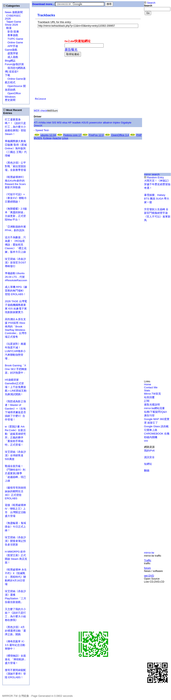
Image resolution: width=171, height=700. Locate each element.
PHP (139, 135)
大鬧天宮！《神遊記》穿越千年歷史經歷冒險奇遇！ (157, 184)
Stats (147, 390)
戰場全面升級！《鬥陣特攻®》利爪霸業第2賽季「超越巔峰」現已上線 (15, 473)
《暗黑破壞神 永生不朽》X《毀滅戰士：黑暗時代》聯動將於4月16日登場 (16, 577)
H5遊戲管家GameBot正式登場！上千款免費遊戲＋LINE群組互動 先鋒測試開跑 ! (16, 387)
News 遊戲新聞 (14, 12)
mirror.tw (149, 552)
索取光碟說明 (152, 404)
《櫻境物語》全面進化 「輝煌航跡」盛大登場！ (16, 659)
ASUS (84, 122)
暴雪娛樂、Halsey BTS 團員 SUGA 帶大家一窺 (156, 198)
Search (149, 2)
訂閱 (146, 400)
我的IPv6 (149, 450)
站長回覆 (149, 397)
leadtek (76, 122)
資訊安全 (149, 457)
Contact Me (150, 387)
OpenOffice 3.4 (120, 135)
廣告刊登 (149, 415)
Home (147, 384)
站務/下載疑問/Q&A (155, 411)
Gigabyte (126, 122)
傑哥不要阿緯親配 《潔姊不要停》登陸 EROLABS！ (15, 674)
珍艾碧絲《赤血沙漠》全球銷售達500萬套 (15, 455)
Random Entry (154, 177)
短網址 (148, 463)
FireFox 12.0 (96, 135)
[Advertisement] (38, 59)
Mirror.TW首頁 (152, 393)
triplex (116, 122)
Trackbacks (46, 15)
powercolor (95, 122)
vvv (146, 440)
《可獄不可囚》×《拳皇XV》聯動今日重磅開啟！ (16, 198)
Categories (11, 5)
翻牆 (146, 470)
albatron (107, 122)
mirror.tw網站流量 (154, 408)
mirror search (152, 174)
